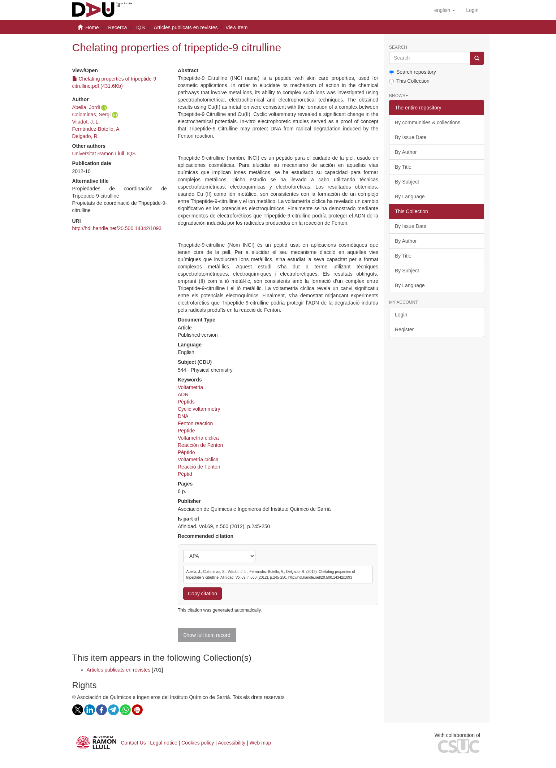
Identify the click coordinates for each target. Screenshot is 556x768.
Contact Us (133, 743)
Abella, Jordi (86, 107)
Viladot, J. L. (86, 122)
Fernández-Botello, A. (96, 129)
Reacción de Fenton (200, 445)
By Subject (407, 182)
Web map (260, 743)
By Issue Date (410, 137)
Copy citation (202, 593)
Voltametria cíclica (198, 459)
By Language (410, 196)
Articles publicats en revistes (186, 27)
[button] (445, 10)
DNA (183, 416)
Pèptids (186, 402)
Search (398, 47)
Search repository (412, 72)
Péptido (186, 452)
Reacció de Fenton (199, 467)
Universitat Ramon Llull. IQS (104, 153)
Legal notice (163, 743)
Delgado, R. (85, 136)
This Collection (409, 81)
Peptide (186, 430)
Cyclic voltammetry (199, 409)
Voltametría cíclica (198, 438)
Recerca (117, 27)
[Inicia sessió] (472, 10)
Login (401, 315)
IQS (140, 27)
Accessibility (231, 743)
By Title (403, 167)
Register (404, 329)
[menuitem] (472, 10)
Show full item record (206, 635)
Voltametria (190, 387)
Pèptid (185, 474)
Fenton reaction (195, 423)
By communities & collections (427, 122)
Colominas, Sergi (91, 114)
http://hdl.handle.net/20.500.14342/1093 (117, 228)
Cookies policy (197, 743)
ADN (183, 394)
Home (92, 27)
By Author (406, 152)
